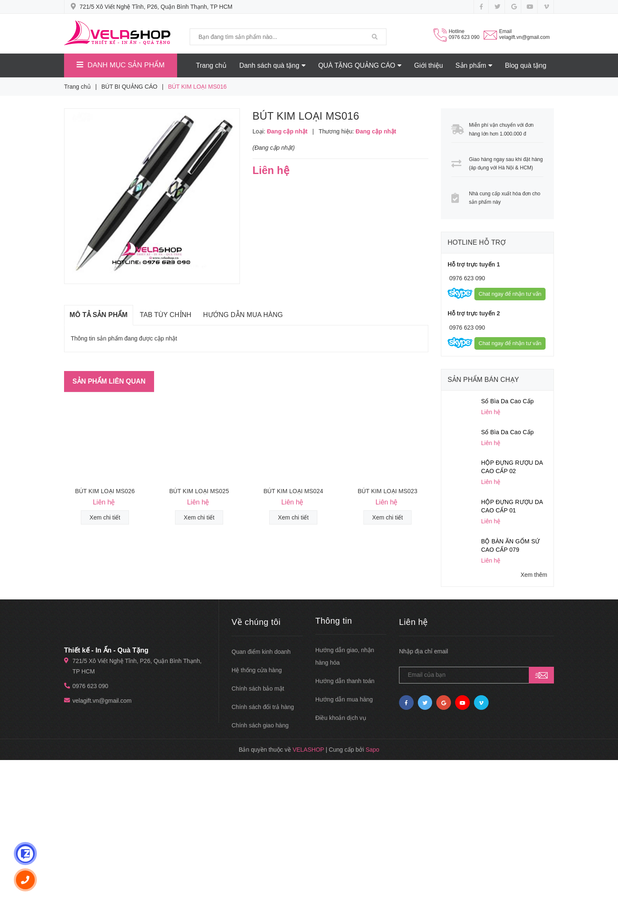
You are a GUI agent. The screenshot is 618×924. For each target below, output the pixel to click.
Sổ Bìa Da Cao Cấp (507, 401)
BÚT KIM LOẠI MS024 (293, 491)
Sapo (372, 749)
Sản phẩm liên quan (109, 381)
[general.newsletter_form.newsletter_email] (476, 675)
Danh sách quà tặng (272, 65)
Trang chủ (211, 65)
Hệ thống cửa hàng (257, 670)
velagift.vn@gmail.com (524, 37)
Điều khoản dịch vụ (340, 717)
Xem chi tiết (105, 517)
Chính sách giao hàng (260, 725)
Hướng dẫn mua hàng (344, 699)
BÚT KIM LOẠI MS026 (105, 491)
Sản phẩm (474, 65)
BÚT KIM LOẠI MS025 (199, 491)
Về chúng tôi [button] (256, 622)
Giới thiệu (428, 65)
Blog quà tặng (525, 65)
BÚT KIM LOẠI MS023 (387, 491)
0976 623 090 (464, 37)
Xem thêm (533, 574)
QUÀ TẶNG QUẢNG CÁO (360, 65)
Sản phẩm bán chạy (483, 379)
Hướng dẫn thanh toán (344, 681)
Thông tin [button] (333, 620)
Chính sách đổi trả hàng (263, 707)
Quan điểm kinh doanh (261, 651)
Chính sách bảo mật (258, 688)
